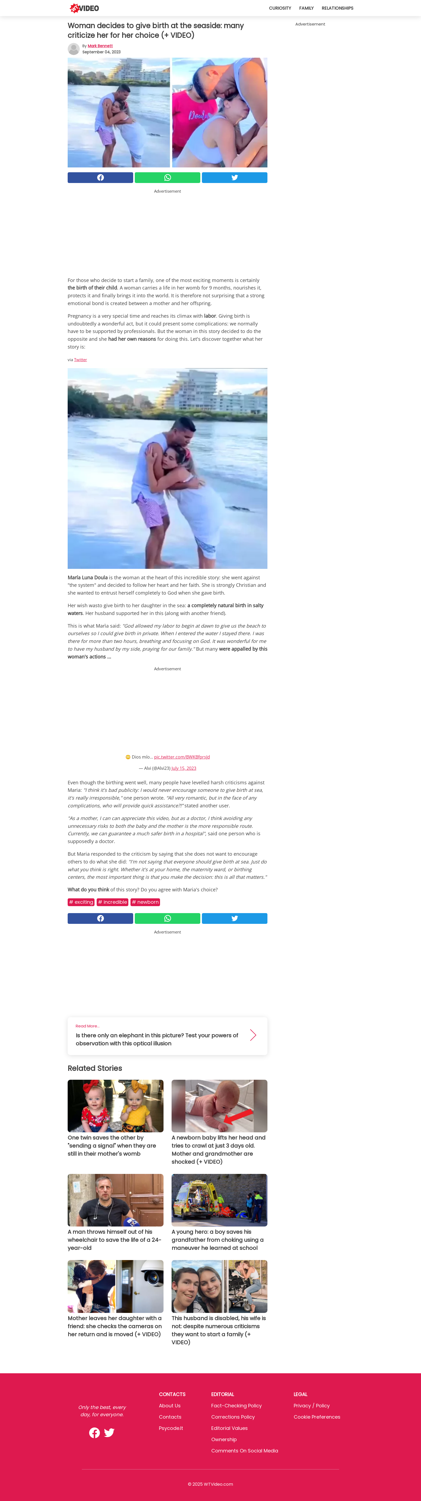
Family (306, 8)
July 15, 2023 (184, 768)
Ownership (224, 1439)
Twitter (80, 359)
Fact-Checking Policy (236, 1405)
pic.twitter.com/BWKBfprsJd (182, 757)
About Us (170, 1405)
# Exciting (81, 902)
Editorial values (229, 1428)
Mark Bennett (100, 46)
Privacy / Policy (312, 1405)
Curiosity (280, 8)
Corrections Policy (233, 1417)
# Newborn (145, 902)
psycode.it (171, 1428)
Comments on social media (244, 1450)
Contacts (170, 1417)
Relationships (337, 8)
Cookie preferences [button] (317, 1417)
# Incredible (112, 902)
